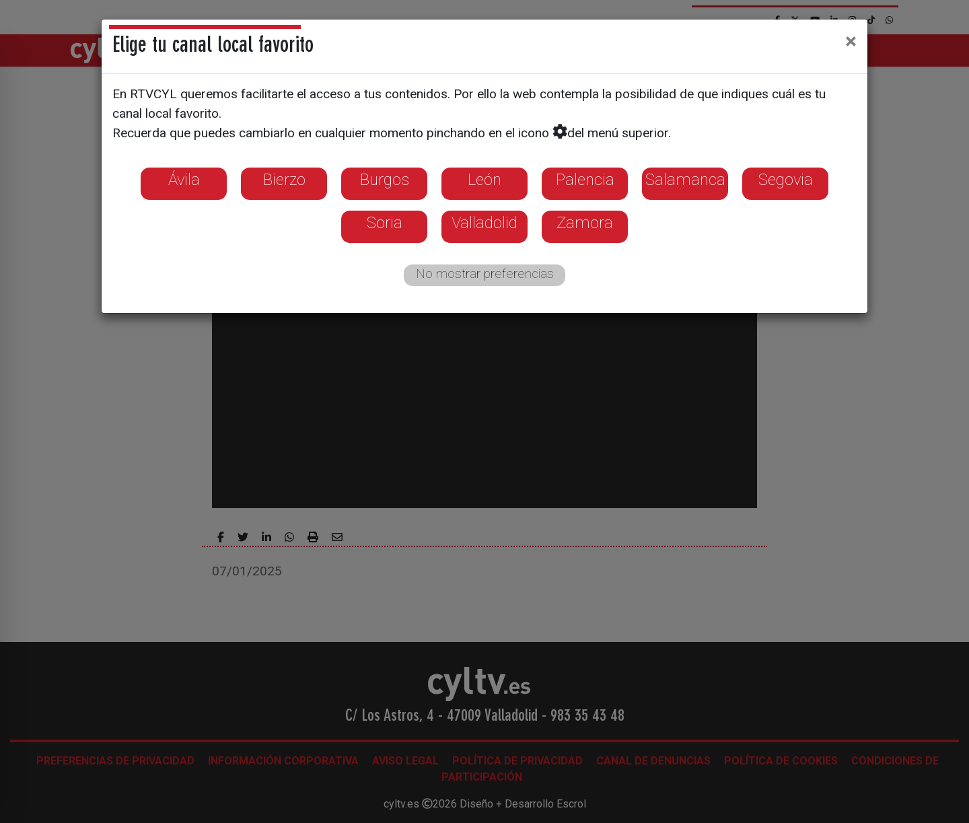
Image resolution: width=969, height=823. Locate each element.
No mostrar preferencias (485, 273)
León (484, 179)
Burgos (384, 179)
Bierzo (284, 179)
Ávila (184, 179)
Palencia (585, 179)
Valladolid (484, 222)
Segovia (785, 179)
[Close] (850, 41)
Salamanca (685, 179)
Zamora (585, 222)
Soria (384, 222)
